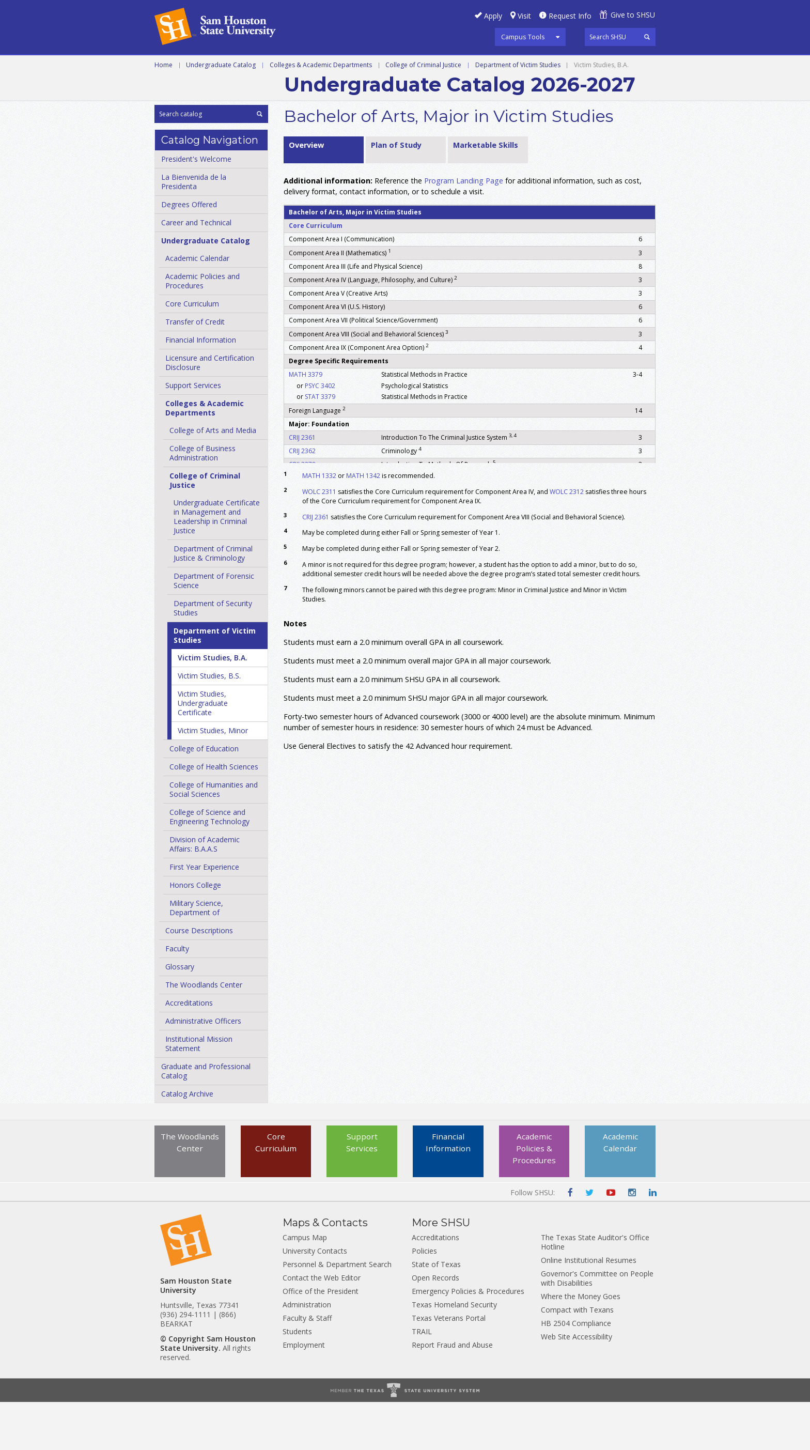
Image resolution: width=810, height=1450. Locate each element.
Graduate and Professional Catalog (206, 1119)
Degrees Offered (189, 252)
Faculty (177, 996)
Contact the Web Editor (322, 1326)
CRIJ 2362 (302, 498)
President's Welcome (196, 207)
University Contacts (315, 1299)
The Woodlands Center (203, 1033)
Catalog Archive (187, 1142)
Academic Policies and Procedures (202, 328)
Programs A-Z (507, 66)
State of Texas (436, 1312)
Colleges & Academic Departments (321, 112)
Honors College (195, 933)
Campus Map (305, 1285)
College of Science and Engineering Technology (209, 864)
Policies (424, 1299)
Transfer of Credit (195, 370)
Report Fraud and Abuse (452, 1393)
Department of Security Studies (213, 656)
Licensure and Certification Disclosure (209, 410)
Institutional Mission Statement (198, 1091)
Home (163, 112)
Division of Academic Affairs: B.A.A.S (204, 892)
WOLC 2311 (319, 539)
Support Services (193, 433)
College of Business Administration (202, 501)
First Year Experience (204, 915)
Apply (493, 16)
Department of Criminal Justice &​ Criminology (213, 601)
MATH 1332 (319, 523)
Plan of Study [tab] (396, 192)
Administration (307, 1353)
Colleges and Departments (213, 90)
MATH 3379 (305, 422)
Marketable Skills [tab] (485, 192)
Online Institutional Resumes (588, 1308)
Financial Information (200, 388)
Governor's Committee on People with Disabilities (597, 1326)
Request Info (570, 16)
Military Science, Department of (196, 955)
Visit (524, 16)
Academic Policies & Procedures (534, 1197)
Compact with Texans (577, 1358)
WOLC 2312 (567, 539)
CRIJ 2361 (302, 485)
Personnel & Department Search (337, 1312)
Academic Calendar (197, 306)
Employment (304, 1393)
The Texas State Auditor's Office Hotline (595, 1290)
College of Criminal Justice (423, 112)
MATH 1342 (363, 523)
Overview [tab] (306, 192)
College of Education (204, 796)
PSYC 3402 (320, 433)
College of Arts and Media (212, 478)
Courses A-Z (578, 66)
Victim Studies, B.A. (212, 706)
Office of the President (321, 1339)
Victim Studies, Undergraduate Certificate (203, 751)
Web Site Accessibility (576, 1385)
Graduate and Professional (404, 66)
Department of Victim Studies (517, 112)
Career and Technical (201, 66)
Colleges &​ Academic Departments (204, 456)
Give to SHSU (633, 15)
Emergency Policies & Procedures (468, 1339)
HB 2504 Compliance (576, 1371)
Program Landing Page (463, 228)
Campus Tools (523, 36)
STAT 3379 (320, 444)
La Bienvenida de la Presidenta (193, 229)
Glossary (179, 1015)
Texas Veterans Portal (449, 1366)
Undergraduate (296, 66)
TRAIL (422, 1379)
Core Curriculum (192, 352)
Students (297, 1379)
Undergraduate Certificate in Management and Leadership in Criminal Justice (217, 564)
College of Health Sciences (213, 815)
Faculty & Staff (307, 1366)
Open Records (435, 1326)
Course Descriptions (199, 978)
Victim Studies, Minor (213, 778)
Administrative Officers (203, 1069)
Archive (303, 90)
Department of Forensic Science (214, 628)
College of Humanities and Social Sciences (213, 837)
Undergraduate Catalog (221, 112)
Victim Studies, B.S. (209, 724)
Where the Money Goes (580, 1344)
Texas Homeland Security (454, 1353)
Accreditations (189, 1051)
